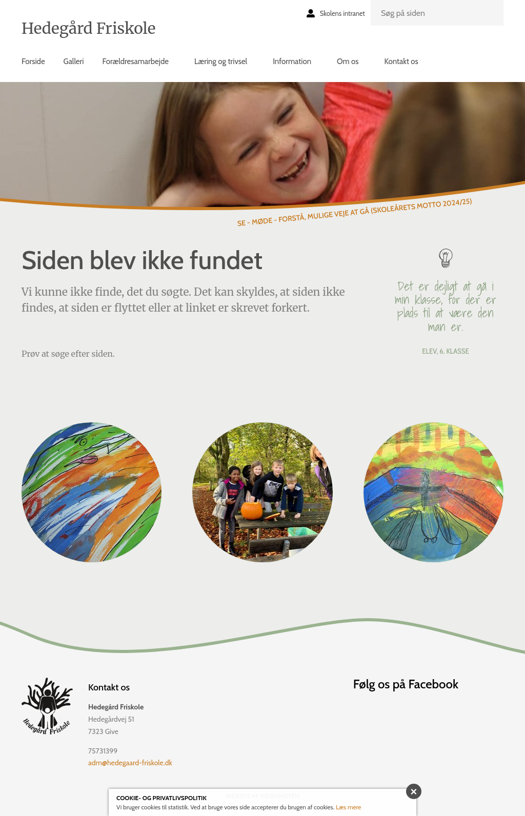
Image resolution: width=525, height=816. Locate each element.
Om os (347, 61)
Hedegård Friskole (88, 28)
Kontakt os (401, 61)
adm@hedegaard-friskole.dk (130, 762)
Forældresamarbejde (135, 61)
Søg (489, 21)
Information (292, 61)
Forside (33, 61)
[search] (437, 13)
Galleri (74, 61)
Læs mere (348, 807)
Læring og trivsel (220, 61)
